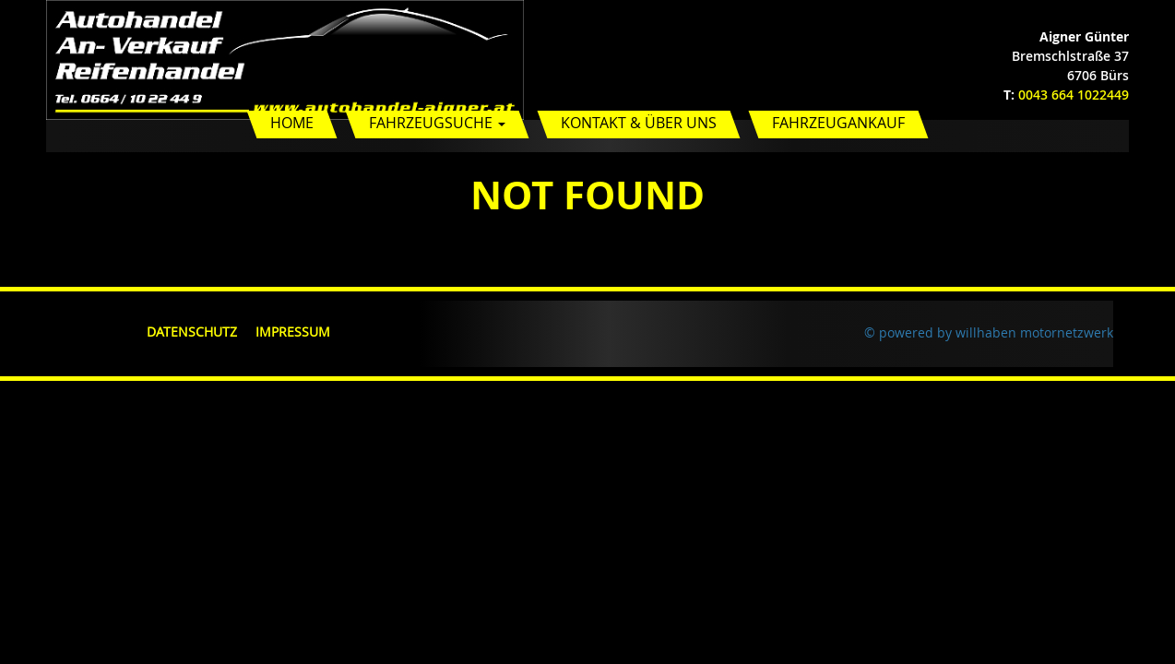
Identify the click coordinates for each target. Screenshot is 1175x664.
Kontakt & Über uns (639, 123)
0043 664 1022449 (1073, 94)
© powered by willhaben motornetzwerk (988, 332)
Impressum (292, 331)
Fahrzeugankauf (838, 123)
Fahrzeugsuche (437, 123)
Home (292, 123)
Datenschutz (192, 331)
